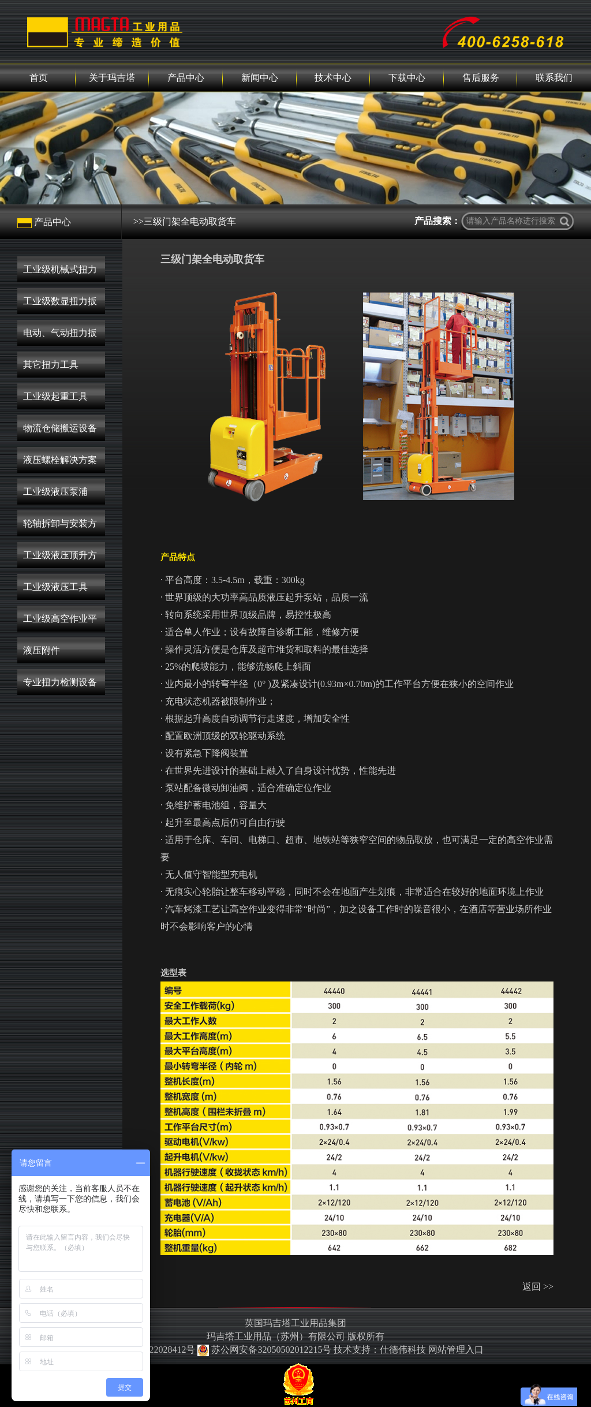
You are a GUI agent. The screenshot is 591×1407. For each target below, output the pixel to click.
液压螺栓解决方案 (60, 460)
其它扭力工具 (50, 365)
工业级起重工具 (55, 396)
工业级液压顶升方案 (60, 559)
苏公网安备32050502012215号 (265, 1349)
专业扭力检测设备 (60, 682)
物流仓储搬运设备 (60, 428)
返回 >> (537, 1287)
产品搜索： (437, 221)
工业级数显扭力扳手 (60, 305)
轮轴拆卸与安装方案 (60, 527)
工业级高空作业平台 (60, 623)
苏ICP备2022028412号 (151, 1349)
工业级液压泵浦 (55, 492)
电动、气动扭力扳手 (60, 337)
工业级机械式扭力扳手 (60, 273)
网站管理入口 (456, 1349)
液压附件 (41, 650)
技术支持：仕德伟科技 (380, 1349)
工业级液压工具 (55, 587)
